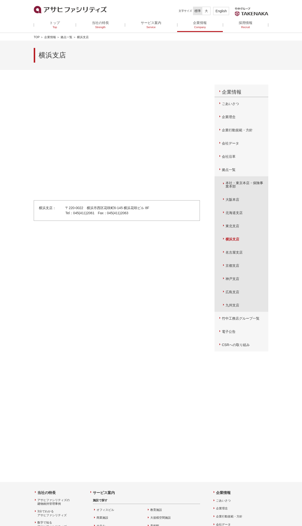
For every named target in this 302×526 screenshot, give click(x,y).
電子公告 (229, 332)
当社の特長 (46, 493)
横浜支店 (232, 239)
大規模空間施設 (160, 517)
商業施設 (102, 517)
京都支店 (232, 266)
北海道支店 (234, 213)
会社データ (230, 143)
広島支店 (232, 292)
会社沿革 (229, 156)
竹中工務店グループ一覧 (240, 318)
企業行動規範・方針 (237, 130)
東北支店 (232, 226)
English (221, 11)
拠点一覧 (66, 37)
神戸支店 (232, 279)
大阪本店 (232, 199)
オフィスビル (105, 510)
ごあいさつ (230, 104)
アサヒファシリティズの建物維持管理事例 (53, 502)
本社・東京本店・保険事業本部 (244, 184)
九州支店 (232, 305)
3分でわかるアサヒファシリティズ (52, 513)
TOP (37, 37)
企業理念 (229, 117)
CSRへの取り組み (236, 345)
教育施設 (156, 510)
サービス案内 (104, 493)
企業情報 (50, 37)
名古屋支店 (234, 252)
